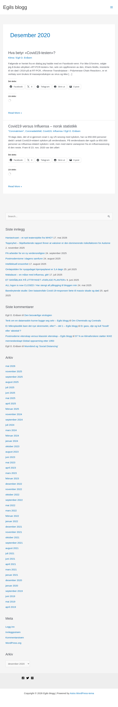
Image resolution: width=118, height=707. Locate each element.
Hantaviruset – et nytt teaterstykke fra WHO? (29, 237)
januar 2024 (12, 441)
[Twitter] (27, 678)
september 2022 (14, 500)
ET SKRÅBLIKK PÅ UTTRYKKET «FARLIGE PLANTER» (36, 280)
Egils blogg (15, 7)
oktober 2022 (13, 494)
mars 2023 (11, 473)
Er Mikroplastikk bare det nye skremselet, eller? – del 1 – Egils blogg (42, 326)
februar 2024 (12, 435)
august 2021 (12, 548)
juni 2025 (10, 392)
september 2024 (14, 419)
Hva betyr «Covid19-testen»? (31, 53)
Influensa (58, 131)
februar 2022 (12, 516)
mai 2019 (10, 601)
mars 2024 (11, 430)
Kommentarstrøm (15, 637)
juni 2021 (10, 558)
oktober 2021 (13, 537)
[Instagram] (32, 678)
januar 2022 (12, 521)
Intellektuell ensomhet (17, 264)
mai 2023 (10, 462)
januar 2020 (12, 585)
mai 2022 (10, 505)
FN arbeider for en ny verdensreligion (25, 253)
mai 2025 (10, 398)
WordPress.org (13, 643)
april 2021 (11, 564)
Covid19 (47, 131)
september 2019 (14, 591)
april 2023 (11, 467)
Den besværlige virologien (38, 315)
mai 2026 (10, 366)
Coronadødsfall (33, 131)
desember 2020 (14, 580)
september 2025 (14, 376)
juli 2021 (10, 553)
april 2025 (11, 403)
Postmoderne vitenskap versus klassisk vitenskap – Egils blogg (39, 336)
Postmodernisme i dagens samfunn (24, 258)
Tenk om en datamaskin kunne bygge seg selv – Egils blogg (37, 320)
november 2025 (14, 371)
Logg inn (10, 626)
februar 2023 (12, 478)
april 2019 (11, 607)
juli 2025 (10, 387)
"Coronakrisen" (16, 131)
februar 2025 (12, 409)
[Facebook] (23, 678)
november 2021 (14, 532)
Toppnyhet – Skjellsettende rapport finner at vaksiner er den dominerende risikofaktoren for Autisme (58, 243)
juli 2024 (10, 425)
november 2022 (14, 489)
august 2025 (12, 382)
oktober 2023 (13, 446)
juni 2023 (10, 457)
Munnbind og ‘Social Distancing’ (41, 346)
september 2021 (14, 542)
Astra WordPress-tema (82, 693)
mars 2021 (11, 569)
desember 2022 (14, 483)
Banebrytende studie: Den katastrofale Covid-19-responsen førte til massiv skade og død (52, 290)
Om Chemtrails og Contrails (86, 320)
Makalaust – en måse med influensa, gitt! (27, 274)
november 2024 (14, 414)
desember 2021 (14, 526)
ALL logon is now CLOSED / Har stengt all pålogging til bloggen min (41, 285)
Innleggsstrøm (13, 632)
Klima (11, 57)
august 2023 (12, 451)
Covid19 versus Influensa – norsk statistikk (42, 126)
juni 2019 (10, 596)
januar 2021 (12, 575)
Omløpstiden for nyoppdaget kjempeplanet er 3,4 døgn (34, 269)
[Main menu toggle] (111, 7)
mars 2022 (11, 510)
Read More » (15, 113)
